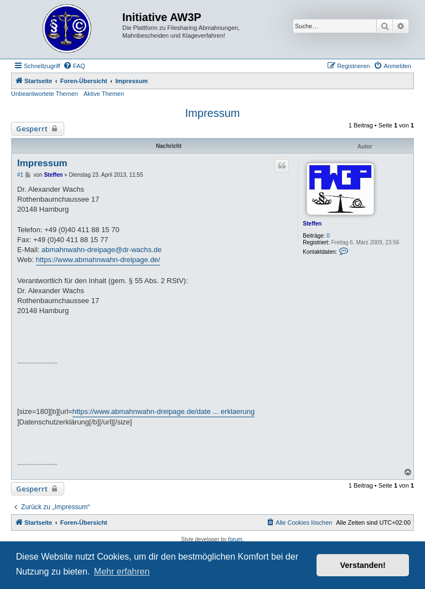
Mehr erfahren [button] (122, 571)
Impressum (212, 113)
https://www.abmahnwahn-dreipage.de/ (98, 259)
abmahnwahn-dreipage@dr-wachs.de (102, 249)
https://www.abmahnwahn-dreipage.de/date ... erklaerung (163, 411)
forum (235, 539)
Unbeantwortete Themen (44, 93)
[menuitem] (74, 66)
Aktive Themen (104, 93)
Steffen (312, 224)
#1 (20, 175)
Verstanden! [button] (363, 565)
